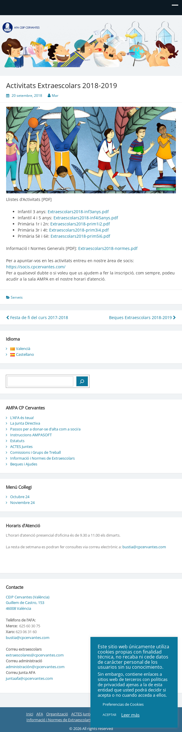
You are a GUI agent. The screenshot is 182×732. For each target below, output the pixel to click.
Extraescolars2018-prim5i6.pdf (80, 236)
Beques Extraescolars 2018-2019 (142, 317)
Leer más (130, 714)
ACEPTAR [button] (109, 714)
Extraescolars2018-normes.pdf (108, 248)
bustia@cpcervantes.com (144, 546)
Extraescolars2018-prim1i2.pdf (80, 224)
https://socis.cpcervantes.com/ (35, 266)
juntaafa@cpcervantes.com (29, 678)
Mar (55, 95)
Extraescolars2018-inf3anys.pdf (78, 211)
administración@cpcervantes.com (35, 666)
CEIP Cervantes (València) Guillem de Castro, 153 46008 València (27, 602)
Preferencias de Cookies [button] (123, 704)
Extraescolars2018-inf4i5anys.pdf (85, 217)
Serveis (17, 297)
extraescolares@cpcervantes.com (35, 655)
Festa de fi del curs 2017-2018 (37, 317)
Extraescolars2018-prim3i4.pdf (79, 230)
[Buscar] (82, 381)
